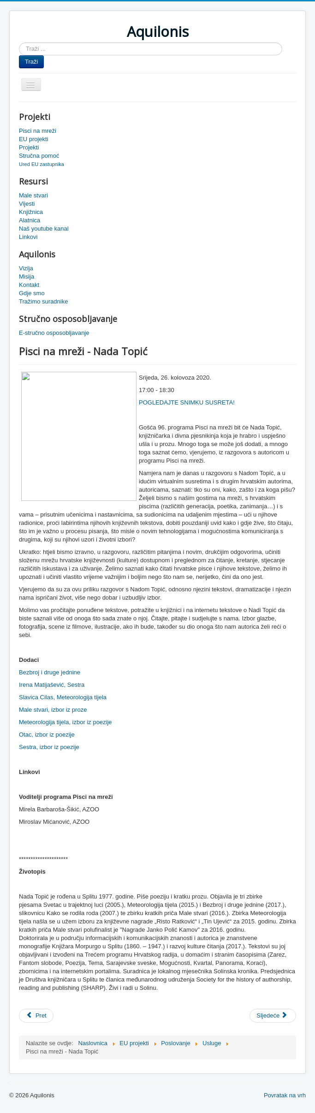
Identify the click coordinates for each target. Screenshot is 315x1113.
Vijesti (27, 203)
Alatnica (29, 220)
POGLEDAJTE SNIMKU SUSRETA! (187, 402)
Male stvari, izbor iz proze (53, 709)
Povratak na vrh (285, 1095)
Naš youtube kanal (44, 228)
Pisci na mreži (37, 130)
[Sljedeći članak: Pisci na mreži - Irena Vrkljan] (273, 1016)
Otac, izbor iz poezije (47, 734)
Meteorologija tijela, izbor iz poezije (65, 722)
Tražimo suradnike (43, 301)
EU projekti (33, 139)
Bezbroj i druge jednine (49, 672)
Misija (26, 276)
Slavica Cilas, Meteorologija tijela (63, 697)
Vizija (26, 268)
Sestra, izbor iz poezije (49, 747)
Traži (31, 61)
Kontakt (29, 284)
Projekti (29, 147)
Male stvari (33, 195)
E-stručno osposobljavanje (54, 332)
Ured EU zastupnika (41, 164)
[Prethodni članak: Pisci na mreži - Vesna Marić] (36, 1016)
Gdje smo (32, 293)
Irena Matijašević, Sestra (51, 684)
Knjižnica (31, 211)
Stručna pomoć (39, 155)
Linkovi (28, 236)
